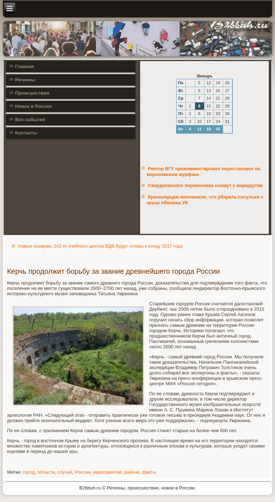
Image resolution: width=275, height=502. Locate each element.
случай (64, 472)
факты (149, 472)
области (46, 472)
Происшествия (32, 93)
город (29, 472)
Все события (30, 119)
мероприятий (107, 472)
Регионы (25, 79)
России (82, 472)
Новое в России (33, 106)
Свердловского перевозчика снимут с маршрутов (205, 185)
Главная (24, 66)
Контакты (26, 132)
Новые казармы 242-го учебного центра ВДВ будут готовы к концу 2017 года (100, 246)
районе (131, 472)
